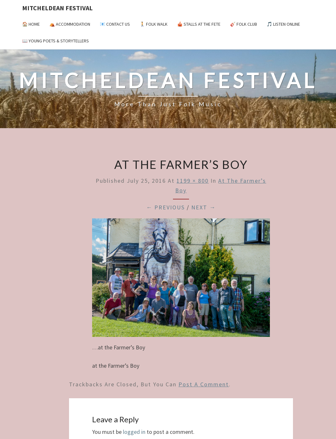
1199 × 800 (193, 180)
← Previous (165, 207)
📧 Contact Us (115, 24)
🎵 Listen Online (283, 24)
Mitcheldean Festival (57, 8)
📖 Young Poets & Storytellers (55, 41)
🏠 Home (31, 24)
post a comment (203, 384)
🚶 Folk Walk (154, 24)
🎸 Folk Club (243, 24)
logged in (134, 431)
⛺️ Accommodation (69, 24)
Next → (203, 207)
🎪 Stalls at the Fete (198, 24)
